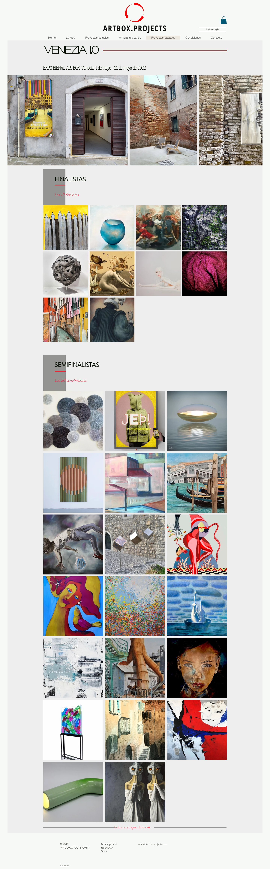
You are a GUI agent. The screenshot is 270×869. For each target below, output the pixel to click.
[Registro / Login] (212, 29)
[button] (223, 20)
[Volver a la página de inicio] (134, 827)
